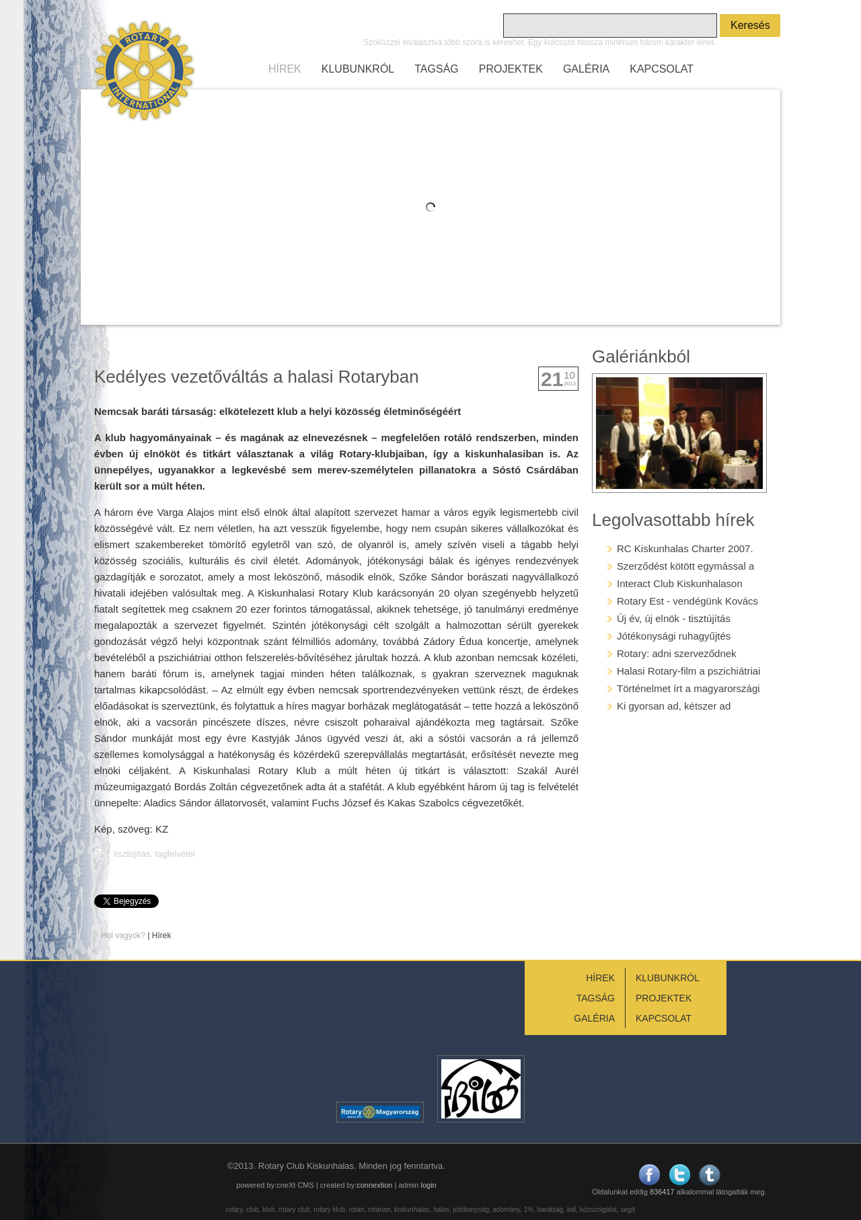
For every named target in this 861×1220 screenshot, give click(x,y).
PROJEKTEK (511, 69)
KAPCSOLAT (662, 69)
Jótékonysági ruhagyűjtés (674, 636)
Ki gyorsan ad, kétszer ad (674, 706)
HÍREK (284, 69)
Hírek (162, 935)
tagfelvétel (174, 854)
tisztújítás (132, 854)
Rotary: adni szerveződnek (677, 653)
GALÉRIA (586, 69)
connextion (374, 1185)
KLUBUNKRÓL (358, 69)
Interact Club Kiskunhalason (680, 583)
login (428, 1185)
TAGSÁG (436, 69)
